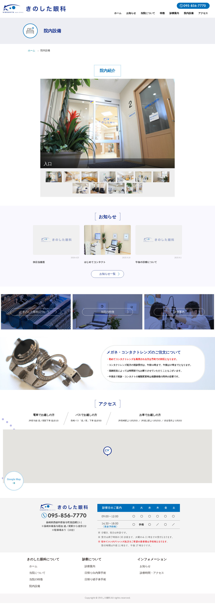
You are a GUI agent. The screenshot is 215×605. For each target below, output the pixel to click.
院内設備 (189, 13)
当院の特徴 (36, 581)
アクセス (203, 13)
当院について (148, 13)
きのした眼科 (104, 599)
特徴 (162, 13)
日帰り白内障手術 (95, 574)
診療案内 (174, 13)
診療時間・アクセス (152, 574)
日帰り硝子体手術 (95, 581)
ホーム (117, 13)
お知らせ (131, 13)
